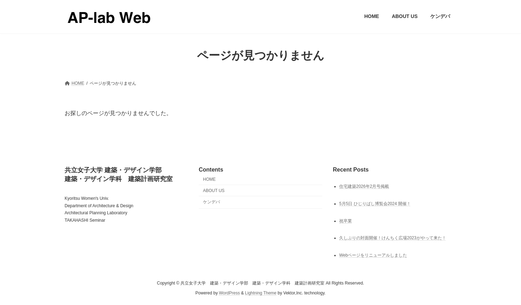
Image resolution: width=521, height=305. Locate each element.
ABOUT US (213, 190)
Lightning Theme (260, 293)
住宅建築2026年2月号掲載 (364, 186)
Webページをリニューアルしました (373, 255)
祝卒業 (345, 220)
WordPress (229, 293)
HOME (209, 179)
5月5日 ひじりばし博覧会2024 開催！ (375, 203)
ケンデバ (211, 201)
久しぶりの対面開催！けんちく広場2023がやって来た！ (392, 237)
